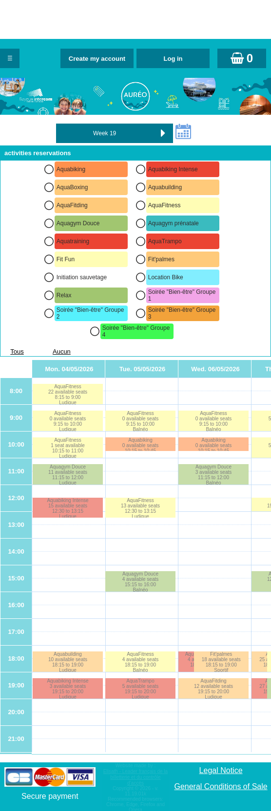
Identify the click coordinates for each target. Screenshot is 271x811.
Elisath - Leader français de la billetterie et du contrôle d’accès (135, 777)
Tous (16, 351)
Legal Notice (221, 770)
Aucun (62, 351)
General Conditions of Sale (220, 786)
